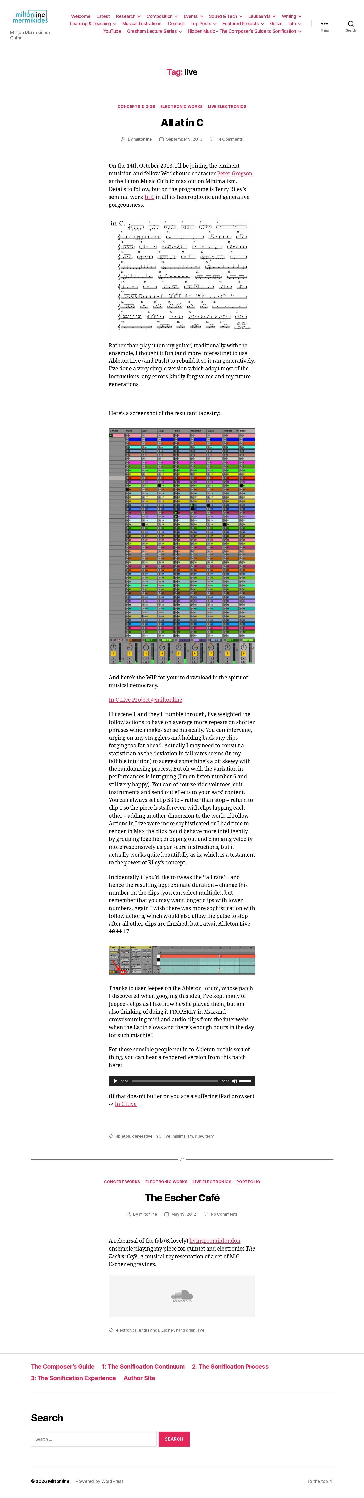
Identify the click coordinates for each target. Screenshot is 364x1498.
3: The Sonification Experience (73, 1380)
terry (209, 1138)
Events (191, 17)
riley (199, 1138)
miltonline (143, 141)
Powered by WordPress (99, 1483)
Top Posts (200, 24)
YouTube (112, 32)
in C (158, 1138)
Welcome (81, 17)
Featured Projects (240, 24)
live (167, 1138)
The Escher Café (181, 1200)
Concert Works (122, 1184)
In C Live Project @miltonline (145, 702)
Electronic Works (181, 109)
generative (142, 1138)
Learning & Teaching (90, 24)
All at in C (182, 125)
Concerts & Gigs (136, 109)
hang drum (186, 1332)
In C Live (126, 1106)
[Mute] (234, 1083)
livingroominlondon (214, 1243)
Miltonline (58, 1483)
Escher (167, 1332)
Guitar (276, 24)
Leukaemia (259, 17)
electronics (126, 1332)
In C (149, 199)
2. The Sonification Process (230, 1369)
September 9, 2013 (184, 141)
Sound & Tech (223, 17)
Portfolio (248, 1184)
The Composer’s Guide (63, 1369)
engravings (149, 1332)
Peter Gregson (235, 176)
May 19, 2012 (183, 1216)
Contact (176, 24)
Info (292, 24)
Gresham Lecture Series (152, 32)
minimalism (183, 1138)
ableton (123, 1138)
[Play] (115, 1083)
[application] (182, 1084)
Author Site (139, 1380)
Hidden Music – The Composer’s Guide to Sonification (242, 32)
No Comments (224, 1216)
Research (125, 17)
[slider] (175, 1083)
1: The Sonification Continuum (143, 1369)
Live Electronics (227, 109)
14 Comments (230, 141)
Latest (103, 17)
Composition (160, 17)
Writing (289, 17)
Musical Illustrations (142, 24)
